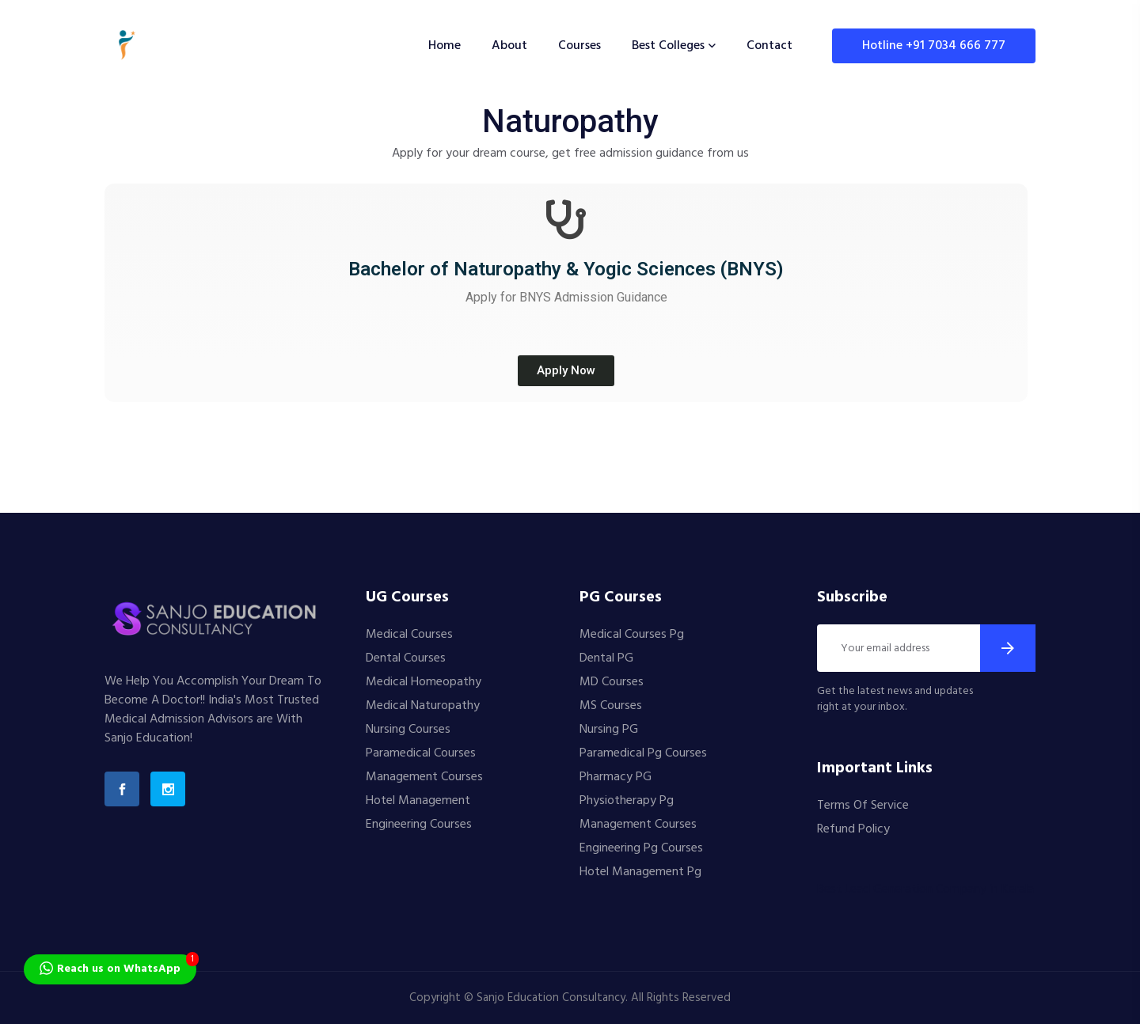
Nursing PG (609, 729)
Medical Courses (409, 634)
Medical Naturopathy (423, 706)
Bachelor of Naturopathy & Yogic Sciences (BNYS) (566, 269)
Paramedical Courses (421, 753)
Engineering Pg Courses (641, 848)
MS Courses (611, 706)
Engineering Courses (419, 824)
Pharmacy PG (616, 777)
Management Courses (424, 777)
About (509, 46)
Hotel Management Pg (640, 872)
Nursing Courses (408, 729)
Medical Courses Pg (632, 634)
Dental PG (606, 658)
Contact (769, 46)
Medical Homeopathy (423, 682)
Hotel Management (418, 801)
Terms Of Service (863, 805)
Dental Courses (406, 658)
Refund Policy (853, 829)
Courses (579, 46)
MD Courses (612, 682)
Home (444, 46)
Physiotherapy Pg (627, 801)
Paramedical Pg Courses (643, 753)
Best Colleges (668, 46)
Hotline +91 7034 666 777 (933, 46)
